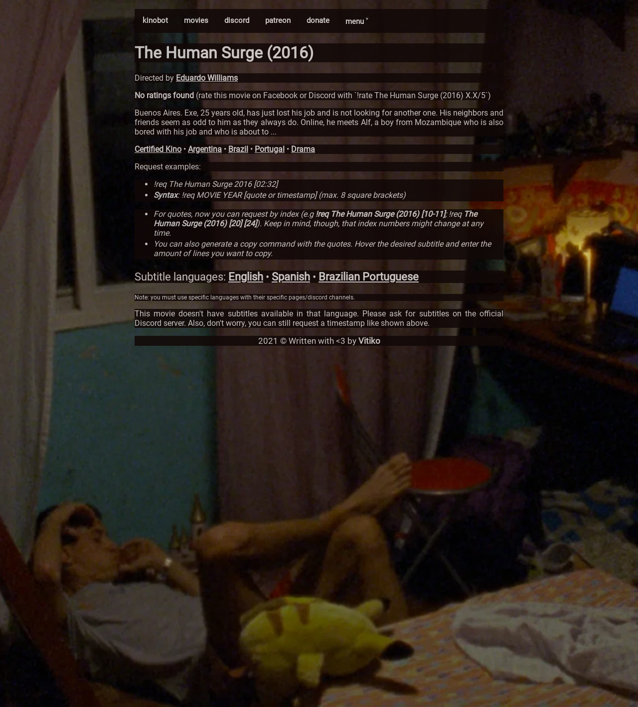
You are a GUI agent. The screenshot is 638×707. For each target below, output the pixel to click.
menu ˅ (356, 21)
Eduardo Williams (207, 78)
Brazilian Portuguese (369, 277)
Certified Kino (158, 149)
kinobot (155, 20)
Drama (303, 149)
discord (236, 20)
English (245, 277)
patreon (278, 20)
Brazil (238, 149)
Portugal (270, 149)
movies (196, 20)
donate (318, 20)
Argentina (205, 149)
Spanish (291, 277)
